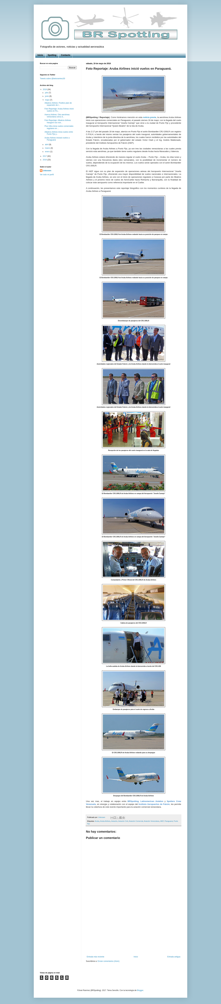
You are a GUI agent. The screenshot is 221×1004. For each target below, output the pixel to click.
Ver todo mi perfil (47, 175)
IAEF (162, 821)
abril (47, 144)
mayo (47, 100)
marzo (48, 148)
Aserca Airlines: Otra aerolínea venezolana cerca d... (57, 116)
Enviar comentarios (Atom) (108, 961)
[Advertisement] (133, 930)
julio (47, 93)
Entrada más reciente (95, 957)
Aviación (114, 821)
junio (47, 96)
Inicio (40, 55)
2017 (45, 156)
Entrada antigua (173, 957)
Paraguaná (169, 821)
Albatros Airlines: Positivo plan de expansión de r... (58, 104)
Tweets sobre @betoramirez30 (52, 78)
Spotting (52, 55)
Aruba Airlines (105, 821)
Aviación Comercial (136, 821)
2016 (45, 160)
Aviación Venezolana (151, 821)
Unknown (47, 171)
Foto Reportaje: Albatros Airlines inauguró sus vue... (58, 121)
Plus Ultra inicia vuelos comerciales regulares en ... (59, 127)
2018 (45, 89)
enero (47, 152)
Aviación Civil (123, 821)
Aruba (97, 821)
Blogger (140, 990)
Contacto (65, 55)
